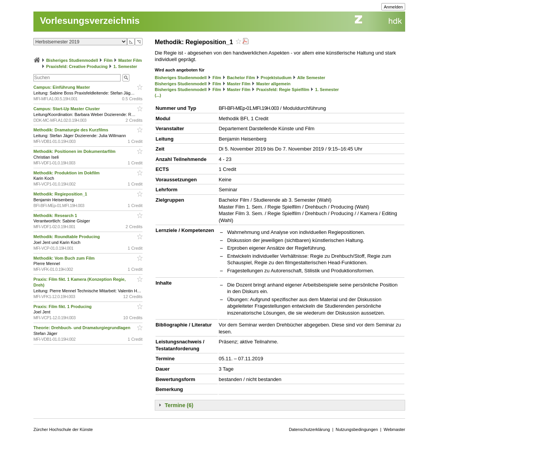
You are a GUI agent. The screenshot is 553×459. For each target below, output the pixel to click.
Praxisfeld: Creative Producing (77, 66)
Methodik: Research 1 (55, 215)
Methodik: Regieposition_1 (60, 194)
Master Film (130, 60)
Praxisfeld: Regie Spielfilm (282, 89)
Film (108, 60)
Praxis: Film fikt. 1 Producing (63, 306)
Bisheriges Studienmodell (72, 60)
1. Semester (125, 66)
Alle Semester (311, 77)
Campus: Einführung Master (62, 87)
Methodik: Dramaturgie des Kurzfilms (71, 130)
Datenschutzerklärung (309, 429)
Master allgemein (273, 83)
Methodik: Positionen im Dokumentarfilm (75, 151)
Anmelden (393, 7)
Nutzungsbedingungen (357, 429)
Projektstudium (276, 77)
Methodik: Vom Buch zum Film (64, 258)
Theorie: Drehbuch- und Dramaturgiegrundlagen (82, 327)
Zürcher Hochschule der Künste (63, 429)
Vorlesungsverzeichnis (90, 20)
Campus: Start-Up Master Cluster (67, 108)
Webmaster (394, 429)
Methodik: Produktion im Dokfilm (67, 173)
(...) (158, 95)
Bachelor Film (241, 77)
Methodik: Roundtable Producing (67, 236)
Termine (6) (179, 405)
